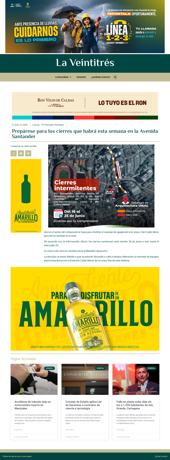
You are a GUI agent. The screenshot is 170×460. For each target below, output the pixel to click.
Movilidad (59, 124)
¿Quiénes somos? (100, 77)
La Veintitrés (85, 63)
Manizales (49, 124)
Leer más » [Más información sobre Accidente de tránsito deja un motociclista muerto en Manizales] (19, 430)
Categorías (63, 77)
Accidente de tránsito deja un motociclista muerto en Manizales (33, 405)
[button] (115, 77)
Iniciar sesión (161, 456)
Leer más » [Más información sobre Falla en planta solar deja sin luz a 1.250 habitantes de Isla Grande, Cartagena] (120, 430)
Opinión (81, 77)
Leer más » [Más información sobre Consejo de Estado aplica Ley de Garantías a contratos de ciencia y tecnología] (69, 430)
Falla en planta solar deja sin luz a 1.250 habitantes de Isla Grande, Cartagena (134, 405)
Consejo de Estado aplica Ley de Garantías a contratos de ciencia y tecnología (83, 405)
